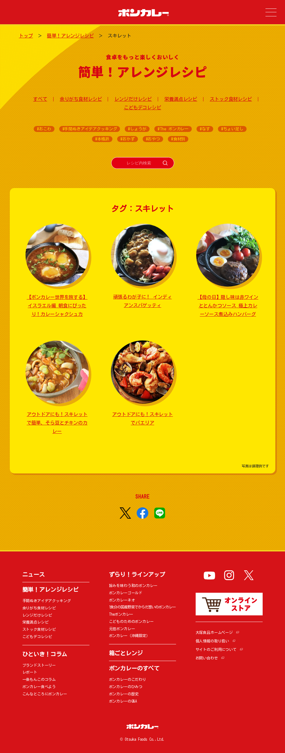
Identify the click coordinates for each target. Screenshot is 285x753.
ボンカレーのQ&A (123, 701)
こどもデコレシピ (142, 107)
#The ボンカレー (173, 129)
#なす (205, 129)
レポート (29, 672)
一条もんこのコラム (39, 679)
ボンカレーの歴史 (124, 694)
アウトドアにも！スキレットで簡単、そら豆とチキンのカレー (57, 423)
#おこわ (44, 129)
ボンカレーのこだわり (127, 679)
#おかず (127, 139)
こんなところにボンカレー (44, 694)
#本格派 (102, 139)
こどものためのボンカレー (131, 621)
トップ (26, 35)
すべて (40, 99)
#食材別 (178, 139)
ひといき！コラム (44, 654)
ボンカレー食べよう (39, 686)
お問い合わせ (207, 658)
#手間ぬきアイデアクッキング (89, 129)
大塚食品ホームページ (214, 632)
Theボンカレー (121, 614)
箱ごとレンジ (126, 653)
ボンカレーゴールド (126, 593)
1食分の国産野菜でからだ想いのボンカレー (142, 607)
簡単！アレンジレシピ (70, 35)
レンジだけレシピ (133, 99)
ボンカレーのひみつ (126, 686)
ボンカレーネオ (122, 600)
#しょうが (137, 129)
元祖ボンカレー (122, 628)
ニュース (33, 574)
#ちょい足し (232, 129)
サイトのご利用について (216, 649)
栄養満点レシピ (180, 99)
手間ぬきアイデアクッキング (46, 600)
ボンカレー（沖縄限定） (129, 635)
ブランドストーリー (39, 665)
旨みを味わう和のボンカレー (133, 585)
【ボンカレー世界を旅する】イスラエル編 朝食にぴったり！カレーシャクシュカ (57, 306)
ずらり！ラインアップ (137, 574)
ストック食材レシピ (231, 99)
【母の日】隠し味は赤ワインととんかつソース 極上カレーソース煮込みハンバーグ (227, 306)
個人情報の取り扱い (212, 641)
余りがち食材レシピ (81, 99)
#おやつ (153, 139)
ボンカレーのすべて (134, 668)
